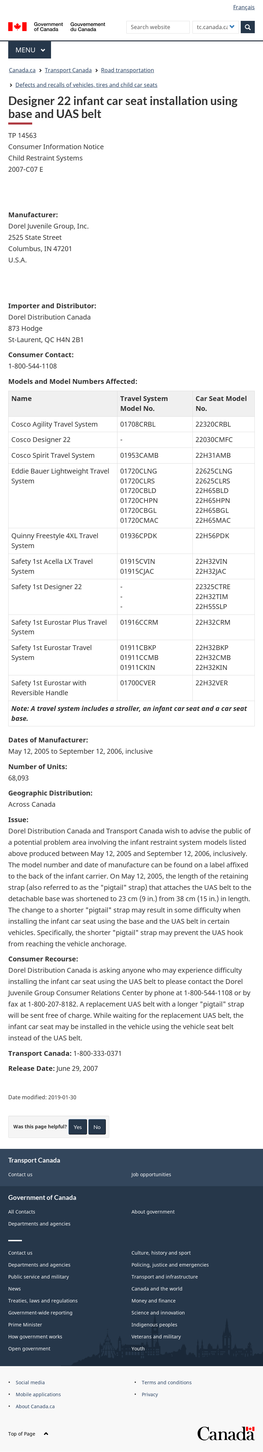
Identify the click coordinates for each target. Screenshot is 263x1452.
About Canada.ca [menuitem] (35, 1406)
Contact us (20, 1174)
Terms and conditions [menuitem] (167, 1382)
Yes (78, 1127)
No (97, 1127)
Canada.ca (22, 70)
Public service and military (38, 1276)
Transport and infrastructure (165, 1276)
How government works (35, 1336)
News (14, 1288)
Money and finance (154, 1300)
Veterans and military (156, 1336)
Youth (138, 1348)
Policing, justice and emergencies (170, 1264)
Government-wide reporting (40, 1312)
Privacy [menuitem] (150, 1394)
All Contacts (21, 1211)
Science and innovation (158, 1312)
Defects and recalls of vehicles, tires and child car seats (86, 85)
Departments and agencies (39, 1223)
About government (153, 1211)
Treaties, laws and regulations (43, 1300)
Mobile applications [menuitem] (38, 1394)
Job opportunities (151, 1174)
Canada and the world (157, 1288)
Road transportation (127, 70)
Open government (29, 1348)
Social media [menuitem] (30, 1382)
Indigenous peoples (154, 1324)
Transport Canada (68, 70)
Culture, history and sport (161, 1252)
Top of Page (28, 1433)
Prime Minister (25, 1324)
